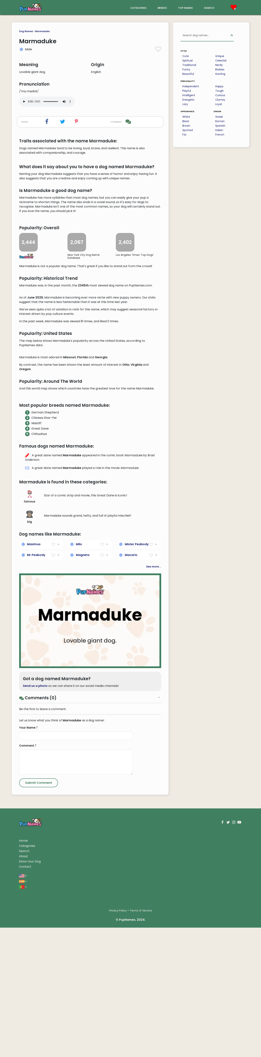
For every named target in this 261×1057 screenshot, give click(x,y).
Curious (220, 95)
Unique (219, 56)
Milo (79, 764)
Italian (219, 130)
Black (185, 121)
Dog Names (26, 31)
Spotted (187, 130)
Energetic (188, 100)
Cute (185, 56)
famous (29, 716)
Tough (219, 91)
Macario (131, 774)
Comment (27, 965)
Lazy (185, 104)
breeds (162, 7)
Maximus (34, 764)
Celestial (220, 60)
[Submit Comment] (38, 1002)
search (209, 7)
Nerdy (219, 65)
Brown (186, 126)
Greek (219, 117)
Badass (219, 69)
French (219, 134)
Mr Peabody (36, 774)
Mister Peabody (137, 764)
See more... (153, 786)
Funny (186, 69)
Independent (190, 86)
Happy (219, 86)
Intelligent (188, 95)
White (186, 117)
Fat (184, 134)
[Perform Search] (232, 35)
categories (138, 7)
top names (185, 7)
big (29, 736)
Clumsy (220, 100)
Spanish (220, 126)
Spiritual (187, 60)
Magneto (83, 774)
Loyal (218, 104)
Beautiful (188, 74)
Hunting (220, 74)
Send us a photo (35, 905)
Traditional (189, 65)
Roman (220, 121)
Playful (186, 91)
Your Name (28, 947)
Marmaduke (42, 31)
